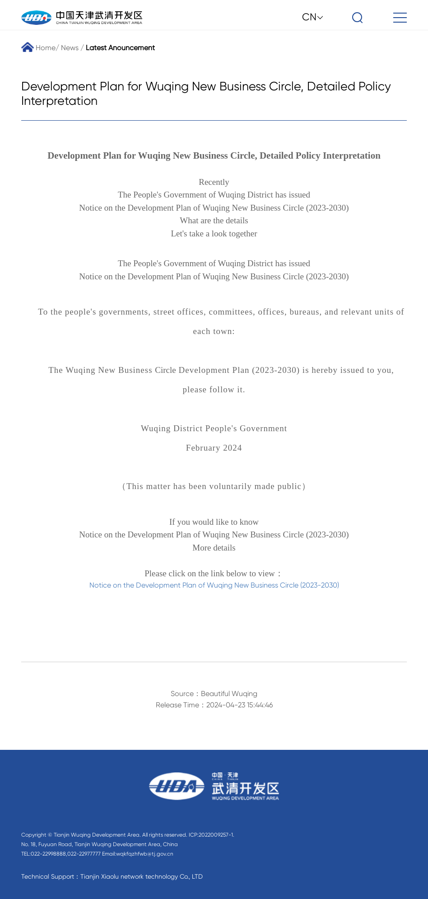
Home (38, 47)
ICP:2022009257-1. (211, 835)
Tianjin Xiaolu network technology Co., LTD (141, 876)
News (70, 47)
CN (313, 17)
